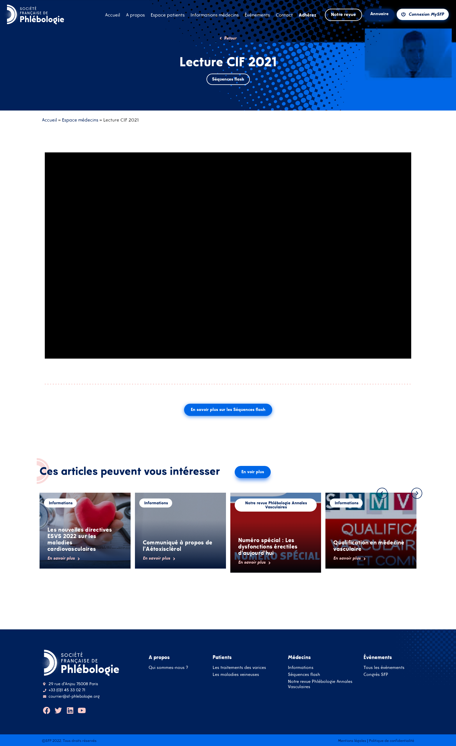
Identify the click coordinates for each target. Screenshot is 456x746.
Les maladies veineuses (236, 674)
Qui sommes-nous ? (168, 667)
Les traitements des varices (239, 667)
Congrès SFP (376, 674)
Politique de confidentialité (391, 740)
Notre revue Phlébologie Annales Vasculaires (320, 684)
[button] (382, 493)
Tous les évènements (384, 667)
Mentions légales (352, 740)
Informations (301, 667)
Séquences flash (304, 674)
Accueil (49, 120)
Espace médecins (80, 120)
